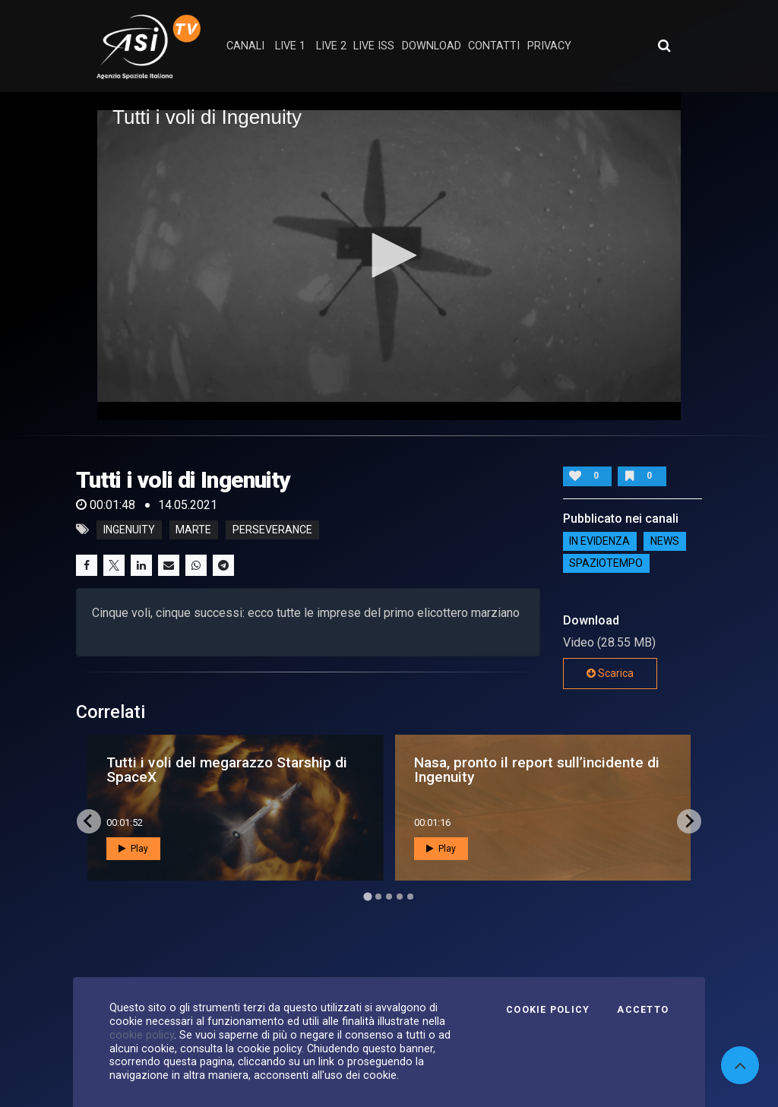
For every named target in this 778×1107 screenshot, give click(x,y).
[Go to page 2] (378, 897)
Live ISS (373, 46)
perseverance (272, 529)
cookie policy (141, 1035)
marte (193, 529)
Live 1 (290, 46)
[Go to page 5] (410, 897)
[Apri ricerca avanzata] (664, 46)
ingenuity (129, 529)
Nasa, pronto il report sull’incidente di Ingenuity (536, 770)
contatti (494, 46)
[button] (389, 255)
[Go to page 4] (400, 897)
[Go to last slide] (89, 821)
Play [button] (133, 848)
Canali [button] (245, 46)
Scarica (610, 673)
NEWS (664, 542)
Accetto (643, 1009)
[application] (389, 256)
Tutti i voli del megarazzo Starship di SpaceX (226, 770)
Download (431, 46)
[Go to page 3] (389, 897)
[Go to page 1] (367, 896)
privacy (549, 46)
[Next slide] (689, 821)
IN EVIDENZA (599, 542)
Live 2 (331, 46)
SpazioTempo (606, 564)
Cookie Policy (548, 1009)
